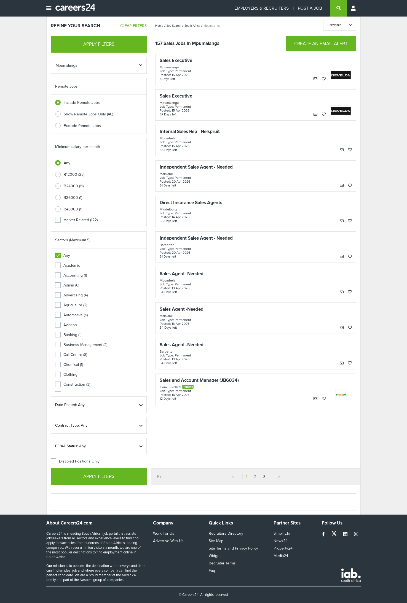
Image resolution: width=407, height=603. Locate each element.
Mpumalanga (212, 25)
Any (67, 163)
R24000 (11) (74, 186)
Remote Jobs (66, 86)
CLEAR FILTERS (133, 26)
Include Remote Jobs (82, 103)
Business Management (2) (81, 345)
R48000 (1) (73, 209)
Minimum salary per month (77, 147)
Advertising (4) (71, 295)
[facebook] (324, 534)
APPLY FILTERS (98, 44)
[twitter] (334, 534)
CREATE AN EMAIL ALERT (321, 43)
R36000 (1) (73, 198)
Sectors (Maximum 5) (72, 240)
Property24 (283, 548)
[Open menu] (48, 8)
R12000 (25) (74, 174)
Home (159, 25)
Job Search (174, 25)
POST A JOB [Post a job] (310, 8)
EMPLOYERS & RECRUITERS (261, 8)
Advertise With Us (168, 541)
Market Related (76, 220)
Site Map (216, 541)
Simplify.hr (282, 533)
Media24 (281, 556)
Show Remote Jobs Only (88, 114)
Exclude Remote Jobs (82, 126)
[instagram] (356, 534)
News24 (281, 541)
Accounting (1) (71, 275)
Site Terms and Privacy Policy (233, 548)
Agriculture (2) (71, 305)
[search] (338, 8)
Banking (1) (68, 335)
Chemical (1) (69, 364)
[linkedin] (346, 534)
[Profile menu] (354, 8)
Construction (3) (72, 384)
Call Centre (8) (71, 355)
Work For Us (163, 533)
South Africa (192, 25)
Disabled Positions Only (75, 461)
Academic (67, 265)
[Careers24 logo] (73, 8)
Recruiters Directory (226, 533)
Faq (212, 571)
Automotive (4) (71, 315)
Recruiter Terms (222, 563)
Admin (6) (67, 285)
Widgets (216, 556)
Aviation (66, 325)
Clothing (66, 374)
